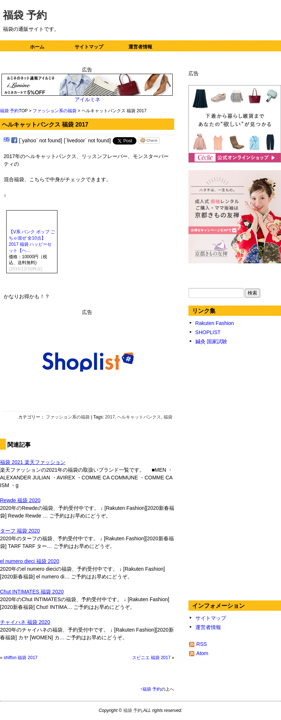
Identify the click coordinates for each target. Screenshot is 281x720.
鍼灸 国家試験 (211, 341)
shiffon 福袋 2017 (21, 657)
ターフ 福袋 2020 (20, 531)
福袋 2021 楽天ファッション (32, 462)
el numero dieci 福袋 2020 (29, 561)
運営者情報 (140, 47)
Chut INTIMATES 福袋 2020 (32, 592)
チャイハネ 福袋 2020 (25, 622)
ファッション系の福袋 (54, 110)
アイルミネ (87, 99)
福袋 (168, 417)
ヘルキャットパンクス (139, 417)
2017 (110, 417)
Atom (202, 653)
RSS (201, 644)
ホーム (37, 47)
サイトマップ (89, 47)
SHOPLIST (208, 332)
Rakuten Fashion (214, 323)
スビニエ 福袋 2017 (151, 657)
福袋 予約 (25, 15)
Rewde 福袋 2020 (20, 500)
